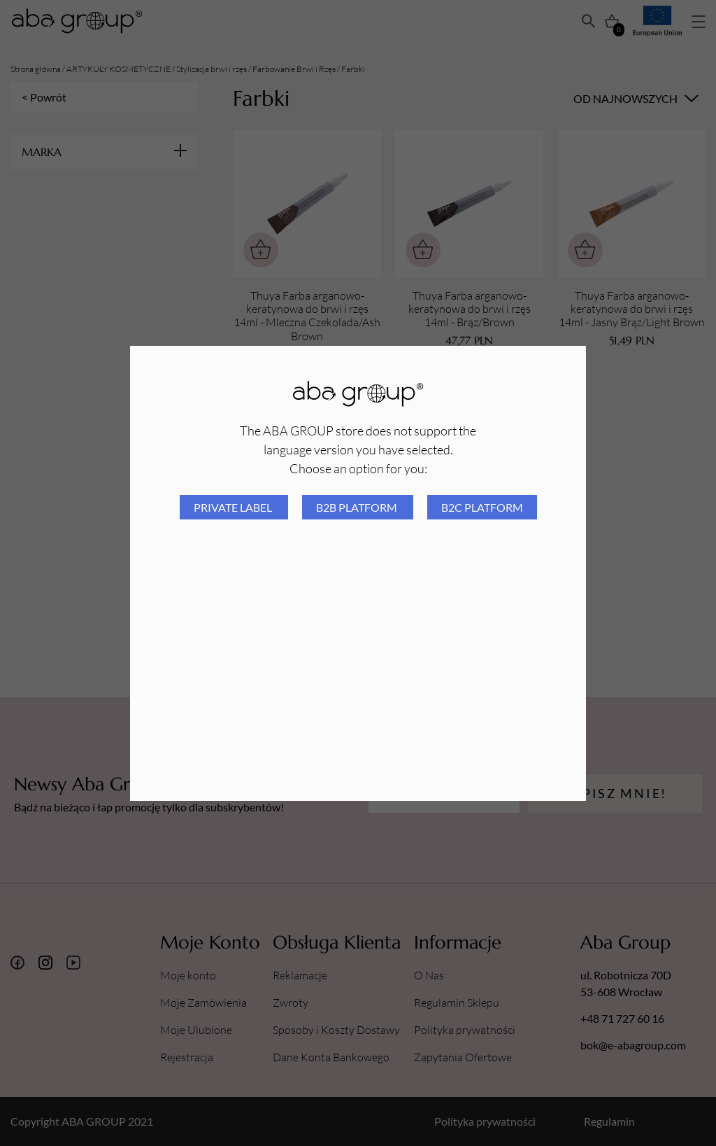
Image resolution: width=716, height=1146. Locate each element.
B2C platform (482, 507)
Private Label (234, 507)
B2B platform (357, 507)
